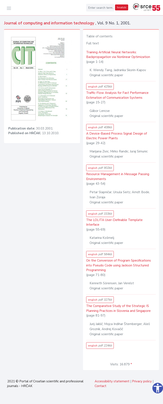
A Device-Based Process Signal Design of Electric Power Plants (116, 136)
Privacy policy (142, 381)
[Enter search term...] (100, 8)
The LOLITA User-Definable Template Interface (114, 222)
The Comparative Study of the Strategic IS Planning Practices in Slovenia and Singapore (118, 308)
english (100, 86)
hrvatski (121, 7)
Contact (100, 386)
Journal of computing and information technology (49, 23)
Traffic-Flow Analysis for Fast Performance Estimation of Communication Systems (117, 95)
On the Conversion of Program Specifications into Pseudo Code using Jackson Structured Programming (118, 265)
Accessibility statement (112, 381)
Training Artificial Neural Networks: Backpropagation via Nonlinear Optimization (118, 54)
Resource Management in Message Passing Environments (117, 176)
